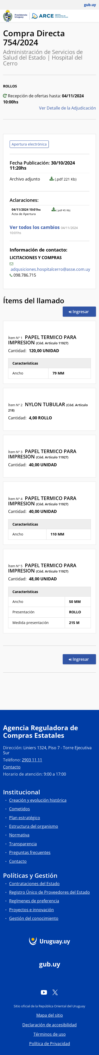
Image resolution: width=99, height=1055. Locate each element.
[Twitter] (55, 992)
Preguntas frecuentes (30, 852)
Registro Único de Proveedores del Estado (49, 892)
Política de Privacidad (49, 1043)
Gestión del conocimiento (33, 918)
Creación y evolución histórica (38, 800)
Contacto (12, 767)
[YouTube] (44, 992)
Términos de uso (50, 1034)
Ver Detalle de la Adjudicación (67, 108)
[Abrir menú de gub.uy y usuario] (86, 5)
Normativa (19, 835)
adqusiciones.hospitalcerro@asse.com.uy (50, 269)
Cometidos (19, 809)
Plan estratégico (24, 817)
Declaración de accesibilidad (49, 1025)
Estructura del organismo (33, 826)
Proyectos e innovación (31, 910)
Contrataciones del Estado (34, 883)
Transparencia (23, 844)
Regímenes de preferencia (34, 901)
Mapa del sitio (49, 1015)
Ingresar (82, 311)
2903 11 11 (32, 760)
